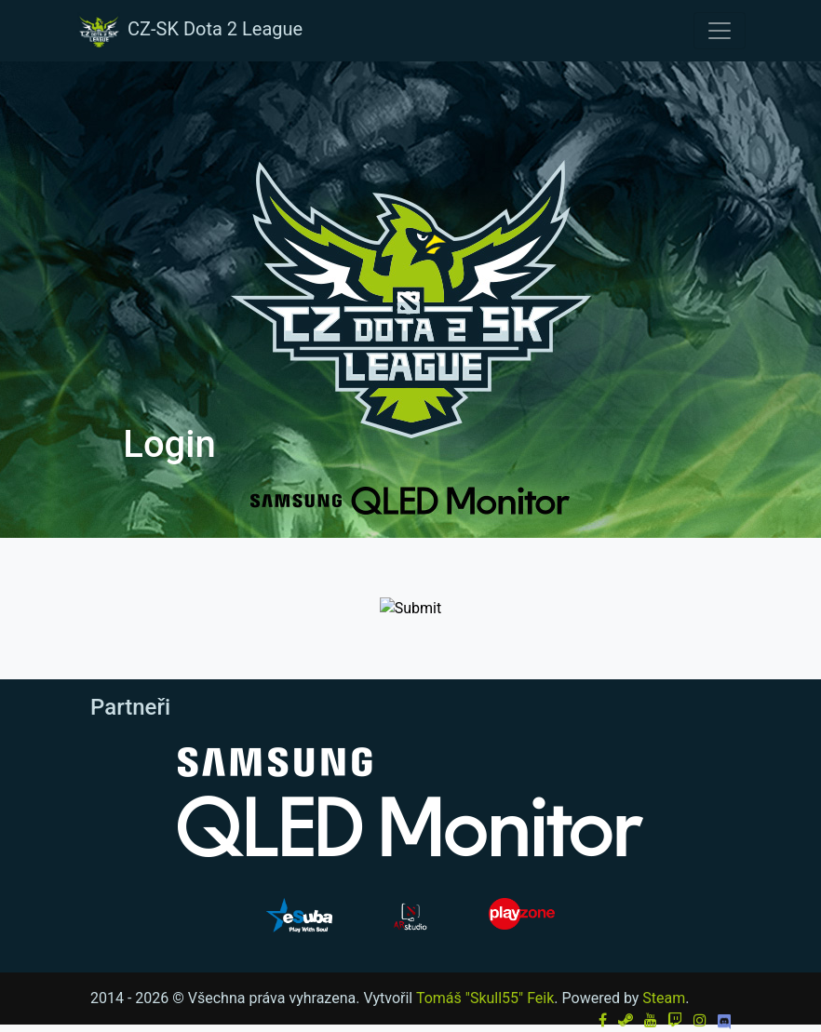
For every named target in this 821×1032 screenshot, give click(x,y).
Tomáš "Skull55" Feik (485, 998)
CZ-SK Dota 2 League (189, 30)
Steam (663, 998)
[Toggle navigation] (719, 30)
